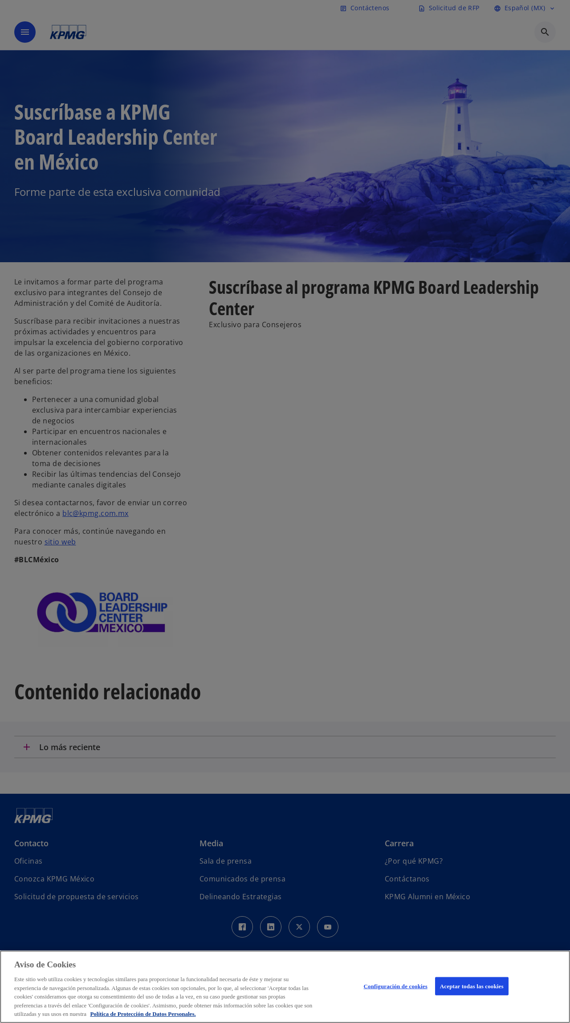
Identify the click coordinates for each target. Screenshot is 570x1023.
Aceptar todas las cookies (472, 985)
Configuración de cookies (396, 985)
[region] (285, 986)
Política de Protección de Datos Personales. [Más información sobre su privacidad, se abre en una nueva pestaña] (142, 1014)
